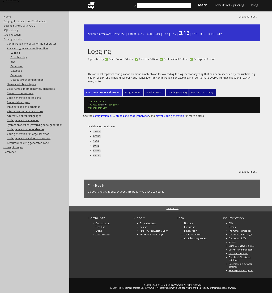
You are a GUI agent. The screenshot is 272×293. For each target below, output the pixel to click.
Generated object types (21, 84)
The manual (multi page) (240, 232)
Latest (132, 34)
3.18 (165, 34)
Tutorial (232, 225)
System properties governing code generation (34, 124)
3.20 (149, 34)
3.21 (140, 34)
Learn (202, 5)
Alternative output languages (24, 115)
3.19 (157, 34)
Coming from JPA (13, 147)
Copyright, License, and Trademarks (24, 21)
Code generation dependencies (25, 129)
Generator (16, 66)
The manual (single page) (241, 228)
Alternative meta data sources (25, 111)
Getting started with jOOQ (19, 25)
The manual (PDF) (237, 236)
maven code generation (170, 115)
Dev (115, 34)
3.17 (173, 34)
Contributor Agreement (195, 236)
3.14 (203, 34)
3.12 (219, 34)
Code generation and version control (28, 138)
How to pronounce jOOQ (241, 268)
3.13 (211, 34)
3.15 (194, 34)
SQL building (10, 30)
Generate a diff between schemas (240, 263)
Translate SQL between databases (240, 257)
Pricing (229, 5)
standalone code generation (132, 115)
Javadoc (232, 240)
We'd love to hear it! (152, 189)
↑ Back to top (173, 206)
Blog (254, 5)
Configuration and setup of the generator (31, 43)
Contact (143, 225)
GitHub (98, 228)
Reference (9, 152)
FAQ (231, 221)
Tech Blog (100, 225)
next (254, 16)
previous (244, 16)
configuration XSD (103, 115)
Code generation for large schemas (28, 133)
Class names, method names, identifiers (31, 88)
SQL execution (12, 34)
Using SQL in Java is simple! (242, 244)
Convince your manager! (241, 247)
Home (7, 16)
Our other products (238, 251)
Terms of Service (192, 232)
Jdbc (12, 61)
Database (16, 70)
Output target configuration (27, 79)
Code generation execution (23, 120)
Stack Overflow (102, 232)
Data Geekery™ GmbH (172, 283)
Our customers (102, 221)
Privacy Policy (190, 228)
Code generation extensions (24, 97)
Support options (148, 221)
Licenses (188, 221)
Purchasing (189, 225)
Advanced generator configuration (27, 48)
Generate (16, 75)
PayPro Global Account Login (154, 228)
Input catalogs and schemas (23, 106)
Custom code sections (20, 93)
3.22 (121, 34)
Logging (15, 52)
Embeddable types (18, 102)
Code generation (13, 39)
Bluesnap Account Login (151, 232)
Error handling (18, 57)
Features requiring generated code (28, 143)
